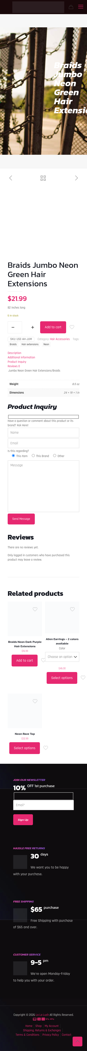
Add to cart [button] (24, 660)
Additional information (21, 357)
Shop (38, 1026)
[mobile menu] (81, 7)
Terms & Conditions (27, 1035)
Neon (46, 344)
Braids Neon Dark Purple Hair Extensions (25, 644)
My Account (52, 1026)
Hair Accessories (60, 339)
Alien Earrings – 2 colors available (62, 641)
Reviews (14, 366)
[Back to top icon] (77, 1041)
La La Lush (42, 1015)
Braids (13, 344)
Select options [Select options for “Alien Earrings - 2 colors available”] (62, 677)
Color (62, 648)
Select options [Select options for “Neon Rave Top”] (24, 748)
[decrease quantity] (13, 327)
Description (14, 353)
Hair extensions (30, 344)
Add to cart (53, 327)
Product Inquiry (17, 362)
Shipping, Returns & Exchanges (42, 1030)
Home (28, 1026)
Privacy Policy (50, 1035)
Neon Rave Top (25, 734)
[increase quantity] (33, 327)
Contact (66, 1035)
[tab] (43, 353)
